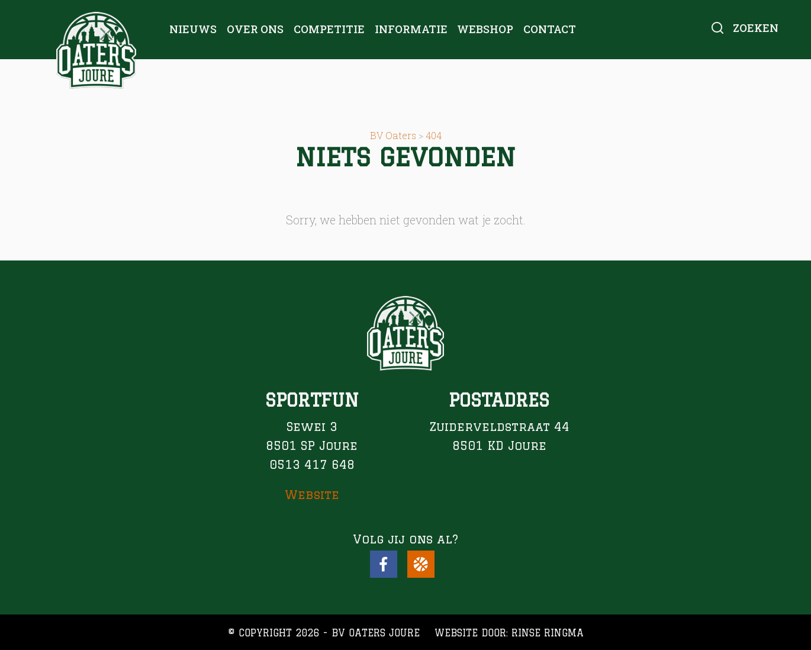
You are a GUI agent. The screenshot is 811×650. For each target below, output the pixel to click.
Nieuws (193, 29)
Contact (549, 29)
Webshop (485, 29)
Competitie (329, 29)
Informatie (411, 29)
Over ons (255, 29)
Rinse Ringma (547, 633)
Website (312, 494)
